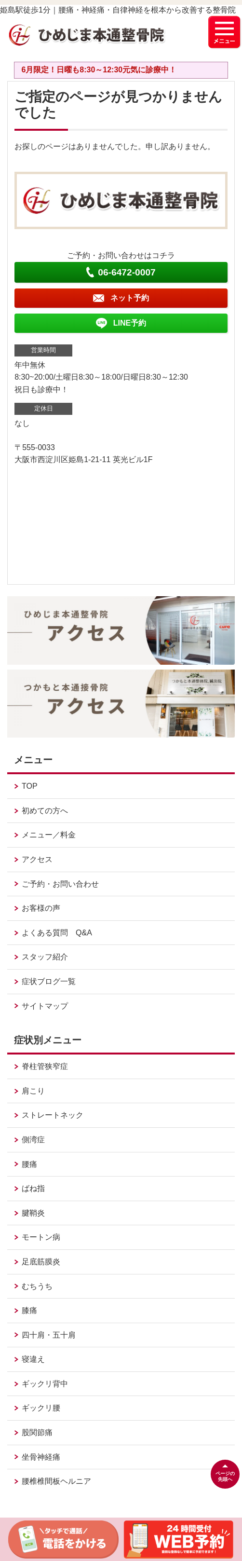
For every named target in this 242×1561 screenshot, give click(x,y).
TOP (30, 786)
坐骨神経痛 (41, 1457)
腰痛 (29, 1164)
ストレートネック (52, 1115)
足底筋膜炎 (41, 1262)
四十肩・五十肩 (49, 1335)
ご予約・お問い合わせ (60, 884)
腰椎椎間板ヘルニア (56, 1481)
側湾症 (33, 1140)
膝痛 (29, 1310)
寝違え (33, 1359)
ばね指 (33, 1188)
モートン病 (41, 1237)
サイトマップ (45, 1006)
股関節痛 (37, 1432)
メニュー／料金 (49, 835)
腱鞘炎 (33, 1213)
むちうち (37, 1286)
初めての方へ (45, 811)
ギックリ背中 (45, 1384)
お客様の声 (41, 908)
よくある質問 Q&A (57, 933)
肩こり (33, 1091)
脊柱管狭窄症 (45, 1066)
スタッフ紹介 (45, 957)
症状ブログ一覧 (49, 981)
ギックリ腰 (41, 1408)
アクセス (37, 859)
